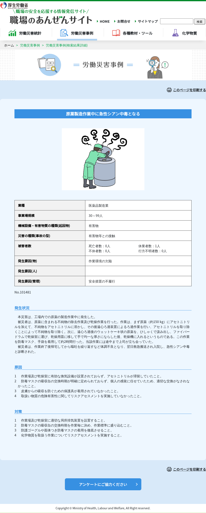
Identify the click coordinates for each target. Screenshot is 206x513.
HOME (105, 21)
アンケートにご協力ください (103, 484)
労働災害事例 (30, 45)
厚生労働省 (16, 5)
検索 (199, 21)
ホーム (9, 45)
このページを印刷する (189, 89)
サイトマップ (148, 21)
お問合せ (123, 21)
